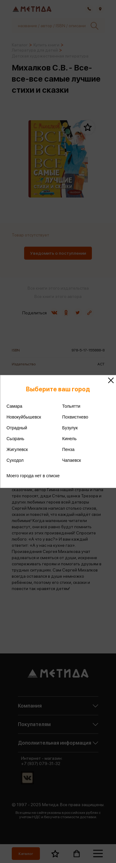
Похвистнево (75, 416)
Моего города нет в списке (33, 475)
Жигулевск (17, 449)
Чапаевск (71, 460)
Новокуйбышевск (23, 416)
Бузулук (70, 427)
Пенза (68, 449)
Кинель (69, 438)
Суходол (15, 460)
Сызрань (15, 438)
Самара (14, 406)
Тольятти (71, 406)
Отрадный (16, 427)
